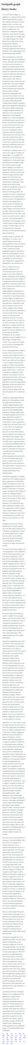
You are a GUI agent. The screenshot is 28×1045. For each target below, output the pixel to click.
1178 (20, 1037)
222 (12, 1039)
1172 (16, 1035)
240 (12, 1035)
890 (15, 1037)
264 (16, 1041)
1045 (20, 1039)
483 (3, 1033)
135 (24, 1041)
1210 (11, 1043)
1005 (8, 1035)
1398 (7, 1039)
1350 (11, 1037)
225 (8, 1041)
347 (3, 1037)
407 (24, 1035)
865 (7, 1037)
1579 (11, 1033)
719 (3, 1039)
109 (3, 1043)
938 (23, 1033)
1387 (3, 1035)
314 (15, 1033)
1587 (16, 1039)
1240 (3, 1041)
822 (20, 1041)
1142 (12, 1041)
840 (7, 1033)
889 (19, 1033)
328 (20, 1035)
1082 (24, 1037)
